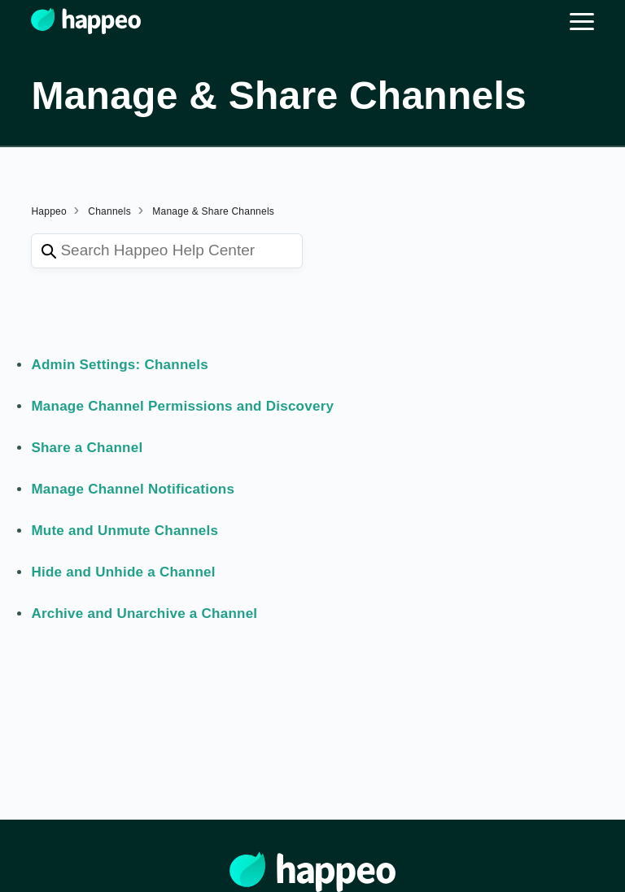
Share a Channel (86, 447)
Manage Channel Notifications (132, 489)
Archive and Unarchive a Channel (144, 613)
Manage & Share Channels (213, 211)
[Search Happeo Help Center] (167, 250)
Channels (109, 211)
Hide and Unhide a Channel (123, 572)
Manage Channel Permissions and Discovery (182, 406)
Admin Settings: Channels (119, 364)
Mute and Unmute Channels (124, 530)
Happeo (49, 211)
